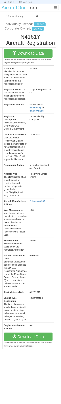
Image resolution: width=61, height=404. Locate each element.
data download (36, 111)
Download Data (28, 53)
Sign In (9, 2)
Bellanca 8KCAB (37, 201)
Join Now (25, 2)
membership (35, 107)
